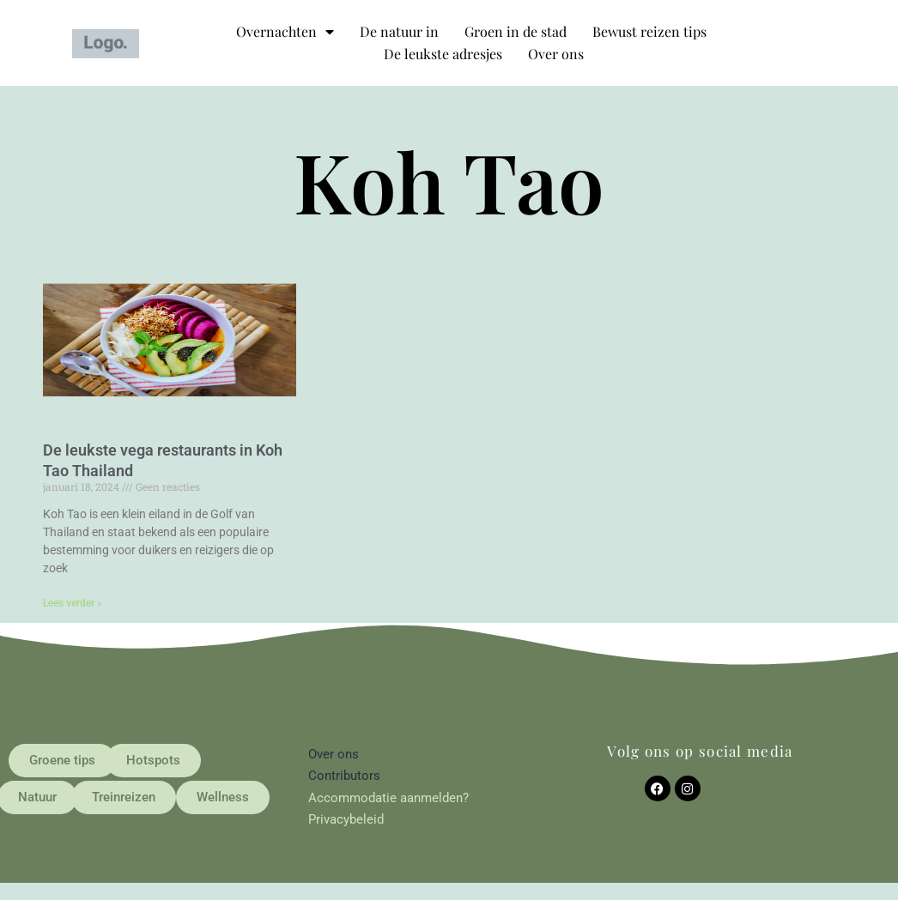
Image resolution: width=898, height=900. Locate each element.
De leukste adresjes (443, 54)
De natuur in (399, 31)
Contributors (344, 775)
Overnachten (285, 32)
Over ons (556, 54)
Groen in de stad (515, 31)
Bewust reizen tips (649, 31)
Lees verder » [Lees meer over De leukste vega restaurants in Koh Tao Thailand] (72, 603)
